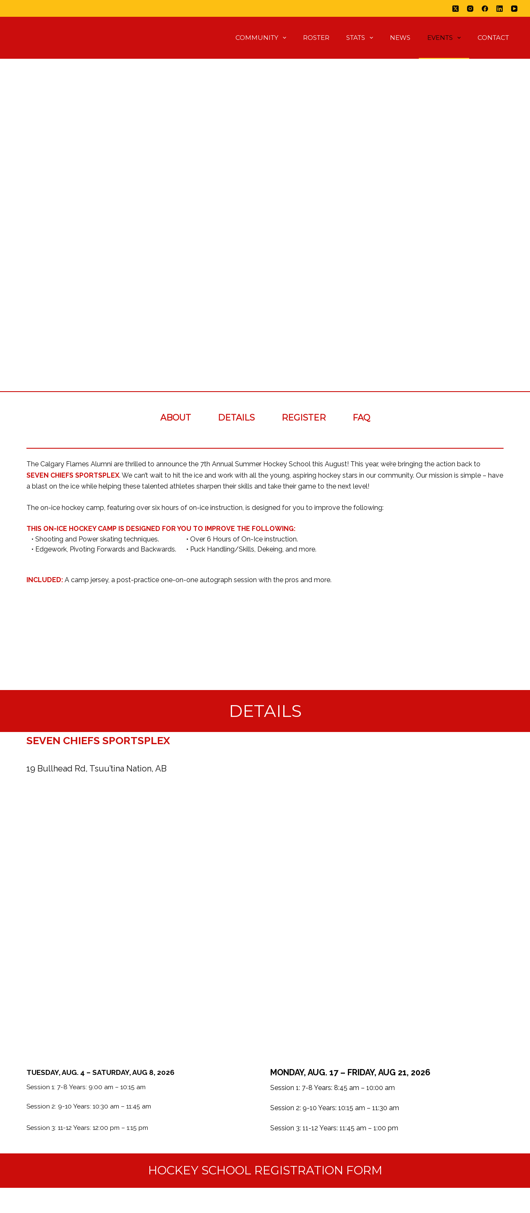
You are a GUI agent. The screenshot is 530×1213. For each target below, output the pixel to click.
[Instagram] (470, 8)
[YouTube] (514, 8)
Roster (316, 38)
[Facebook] (485, 8)
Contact (493, 38)
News (400, 38)
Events (445, 38)
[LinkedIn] (499, 8)
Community (262, 38)
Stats (361, 38)
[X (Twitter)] (455, 8)
